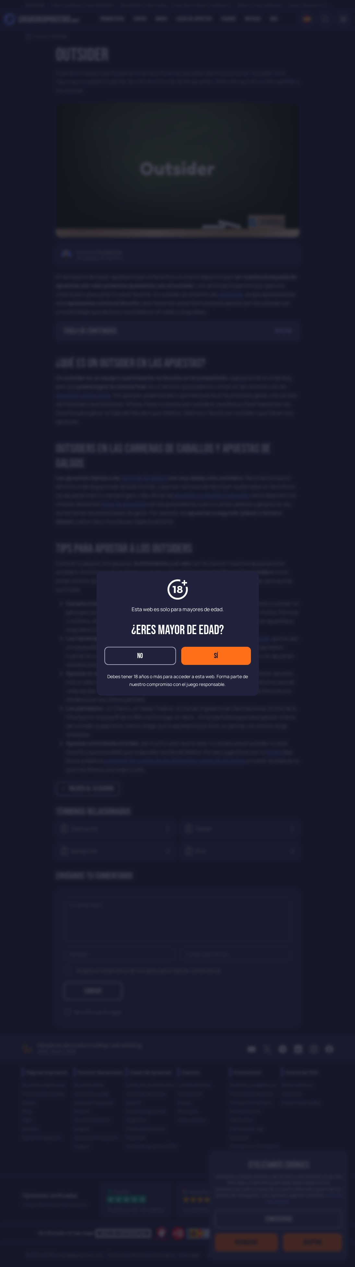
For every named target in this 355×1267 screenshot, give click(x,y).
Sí (216, 656)
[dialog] (177, 633)
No (140, 656)
